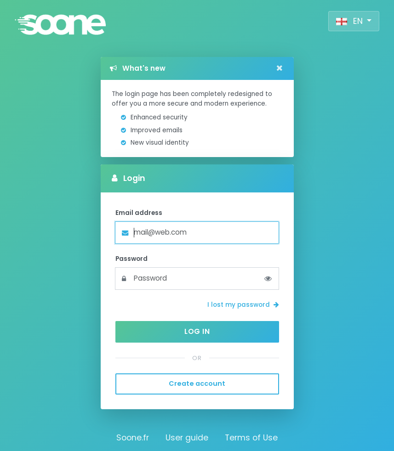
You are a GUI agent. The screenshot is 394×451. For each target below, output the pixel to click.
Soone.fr (132, 437)
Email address (138, 213)
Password (131, 258)
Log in (197, 331)
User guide (187, 437)
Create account (197, 383)
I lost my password (243, 304)
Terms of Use (251, 437)
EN (350, 21)
